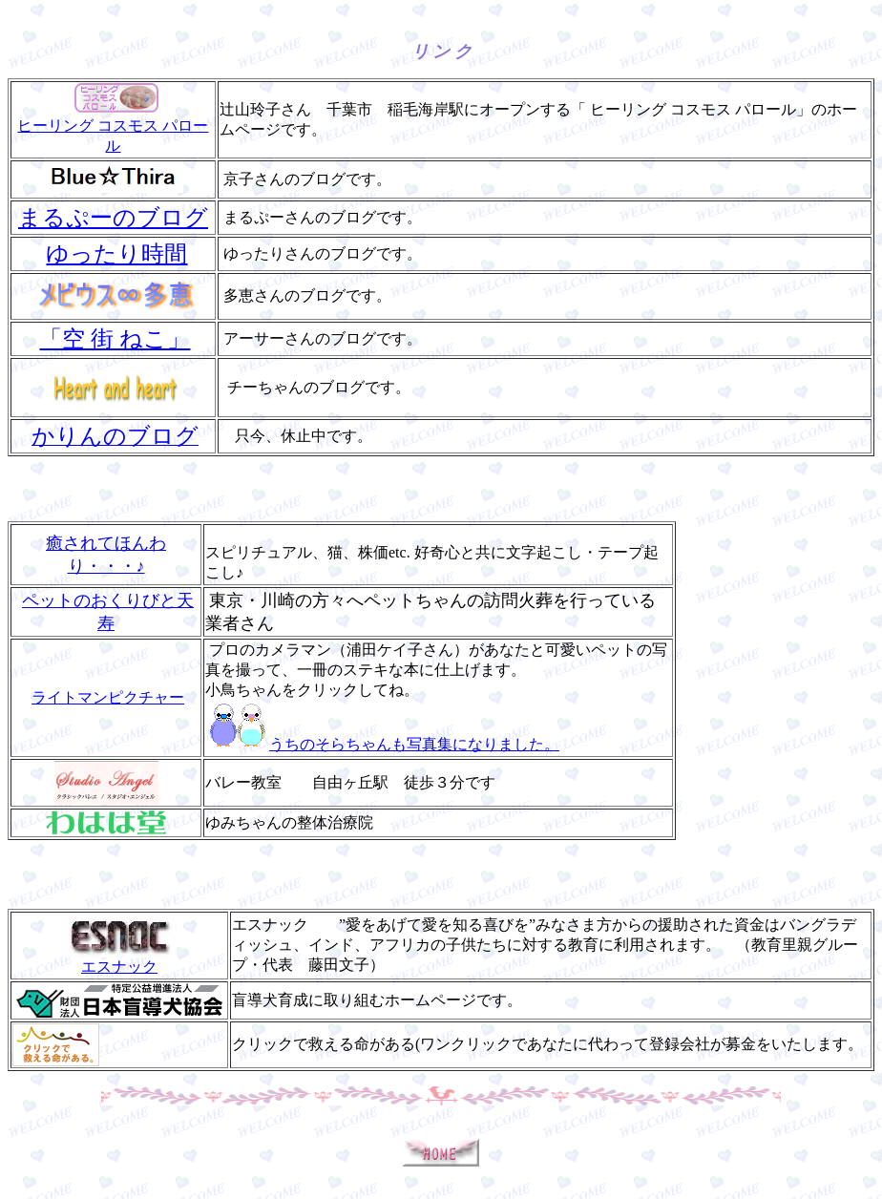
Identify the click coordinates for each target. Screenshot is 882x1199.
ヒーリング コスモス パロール (112, 126)
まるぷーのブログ (113, 217)
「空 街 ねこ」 (114, 338)
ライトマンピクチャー (108, 697)
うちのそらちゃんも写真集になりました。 (382, 744)
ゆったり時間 (116, 254)
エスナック (120, 959)
